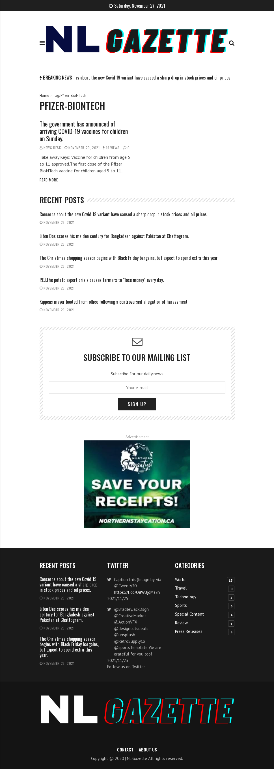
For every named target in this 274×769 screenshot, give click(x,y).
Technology (185, 596)
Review (181, 623)
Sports (181, 605)
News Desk (52, 147)
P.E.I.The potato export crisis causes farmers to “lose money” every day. (102, 280)
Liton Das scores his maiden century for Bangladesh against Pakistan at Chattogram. (114, 236)
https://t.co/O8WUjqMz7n (137, 592)
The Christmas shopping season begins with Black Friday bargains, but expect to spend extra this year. (129, 257)
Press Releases (188, 631)
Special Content (189, 614)
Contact (125, 749)
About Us (148, 749)
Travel (181, 588)
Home (44, 95)
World (180, 579)
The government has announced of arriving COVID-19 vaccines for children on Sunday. (84, 131)
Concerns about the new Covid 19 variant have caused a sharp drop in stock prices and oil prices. (149, 77)
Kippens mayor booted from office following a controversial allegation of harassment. (114, 301)
